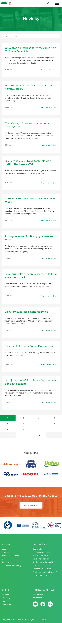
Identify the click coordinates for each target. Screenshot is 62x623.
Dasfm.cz (26, 620)
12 (54, 429)
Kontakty (5, 562)
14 (39, 435)
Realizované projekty (10, 555)
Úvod (8, 36)
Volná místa (6, 604)
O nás (4, 559)
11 (39, 429)
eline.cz (43, 620)
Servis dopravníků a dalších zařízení (44, 564)
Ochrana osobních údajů (12, 565)
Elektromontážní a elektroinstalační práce (42, 557)
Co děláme (6, 552)
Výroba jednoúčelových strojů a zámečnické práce (46, 574)
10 (23, 429)
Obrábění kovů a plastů (42, 569)
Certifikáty (6, 597)
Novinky (5, 601)
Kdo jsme (5, 594)
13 (23, 435)
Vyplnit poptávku (31, 505)
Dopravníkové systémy (42, 552)
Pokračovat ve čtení (49, 70)
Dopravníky (37, 549)
